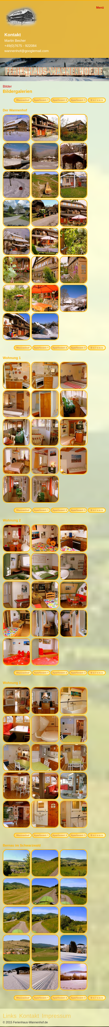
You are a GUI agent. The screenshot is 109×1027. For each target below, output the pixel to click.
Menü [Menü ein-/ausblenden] (100, 7)
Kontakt (29, 1016)
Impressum (56, 1016)
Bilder (7, 86)
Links (10, 1016)
